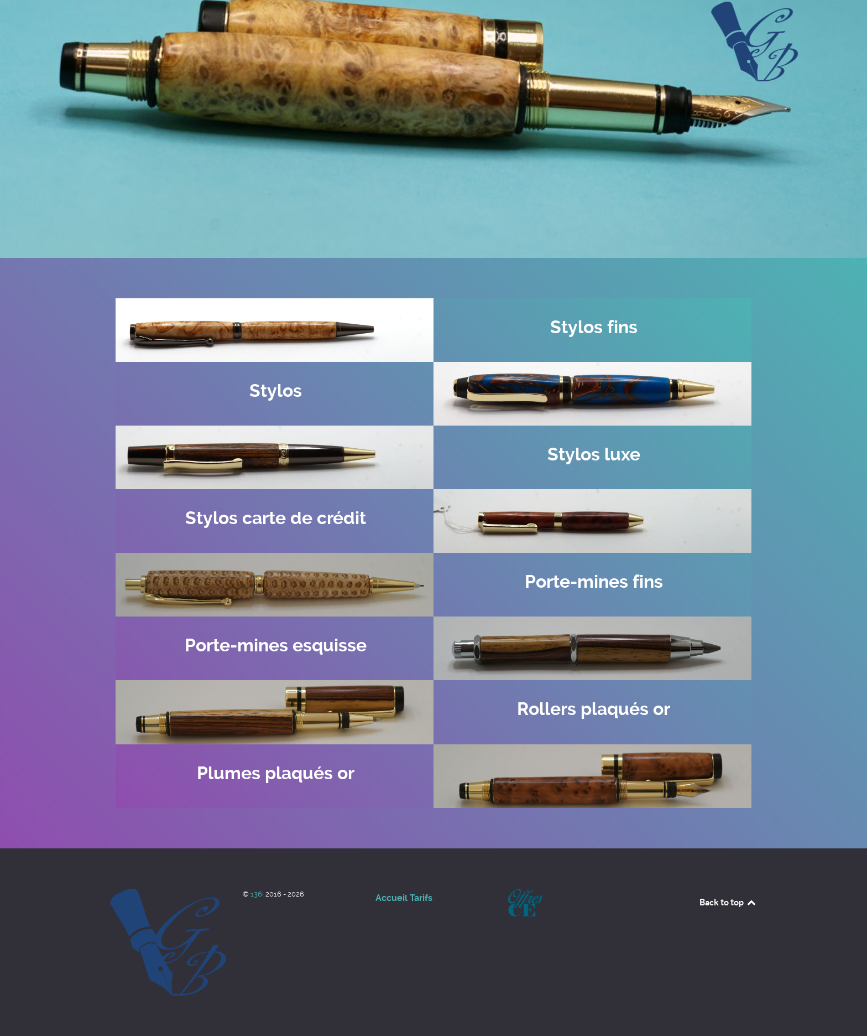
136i (257, 894)
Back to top (728, 902)
